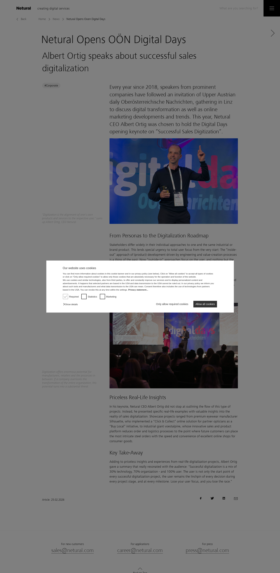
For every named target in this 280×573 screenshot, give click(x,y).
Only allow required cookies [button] (172, 304)
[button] (71, 304)
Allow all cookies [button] (205, 304)
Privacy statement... (138, 290)
